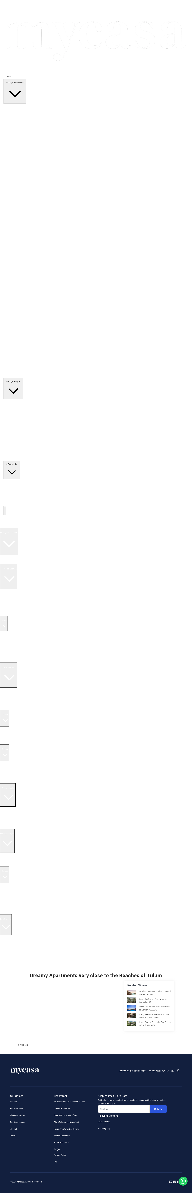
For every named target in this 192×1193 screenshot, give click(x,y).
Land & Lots (6, 912)
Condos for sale (6, 703)
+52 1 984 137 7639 (165, 1070)
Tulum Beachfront (61, 1142)
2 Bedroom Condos (8, 890)
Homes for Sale (6, 609)
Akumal (13, 1129)
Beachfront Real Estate (9, 600)
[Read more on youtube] (170, 1182)
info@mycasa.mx (138, 1070)
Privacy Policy (60, 1155)
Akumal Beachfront (62, 1136)
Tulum (12, 1136)
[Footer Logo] (25, 1072)
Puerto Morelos (16, 1108)
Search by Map (7, 557)
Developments (104, 1122)
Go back (24, 1045)
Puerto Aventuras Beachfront (66, 1129)
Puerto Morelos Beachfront (65, 1115)
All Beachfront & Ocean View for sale (69, 1102)
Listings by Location (15, 92)
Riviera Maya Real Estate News (14, 959)
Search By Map (104, 1128)
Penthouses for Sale (8, 651)
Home (8, 77)
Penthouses (6, 864)
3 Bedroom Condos (8, 894)
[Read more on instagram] (174, 1182)
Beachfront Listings (9, 855)
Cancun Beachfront (62, 1108)
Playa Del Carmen (17, 1115)
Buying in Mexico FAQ (10, 937)
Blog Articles (6, 955)
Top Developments (8, 525)
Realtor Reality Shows (10, 951)
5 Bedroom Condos (8, 903)
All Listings (6, 562)
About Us (5, 942)
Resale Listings (6, 596)
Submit (158, 1109)
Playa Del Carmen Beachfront (66, 1122)
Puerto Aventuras (17, 1122)
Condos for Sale (7, 605)
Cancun (13, 1102)
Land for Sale (5, 613)
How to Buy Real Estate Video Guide (16, 946)
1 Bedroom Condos (8, 885)
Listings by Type (13, 389)
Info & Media (11, 470)
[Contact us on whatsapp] (178, 1070)
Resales (4, 859)
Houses (4, 907)
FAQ (55, 1162)
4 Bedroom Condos (8, 898)
